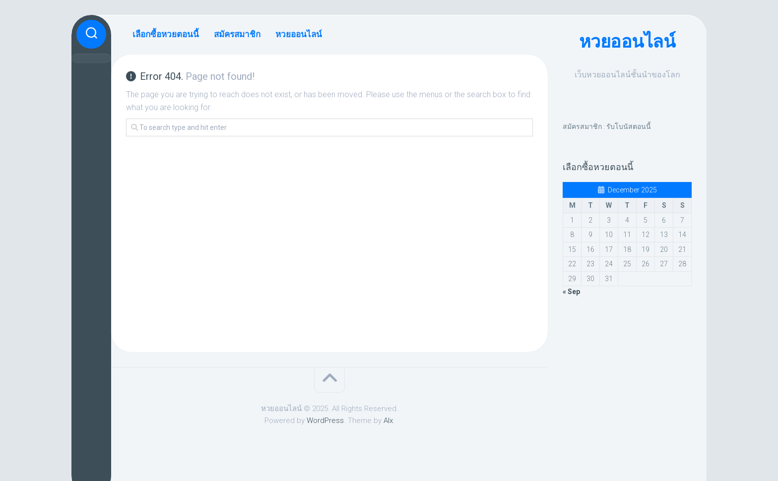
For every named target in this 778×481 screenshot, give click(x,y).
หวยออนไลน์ (627, 41)
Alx (388, 420)
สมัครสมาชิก (237, 34)
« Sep (571, 292)
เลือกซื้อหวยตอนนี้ (165, 34)
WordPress (325, 420)
